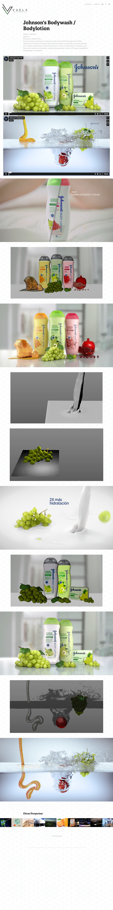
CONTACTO (97, 4)
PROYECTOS (88, 4)
